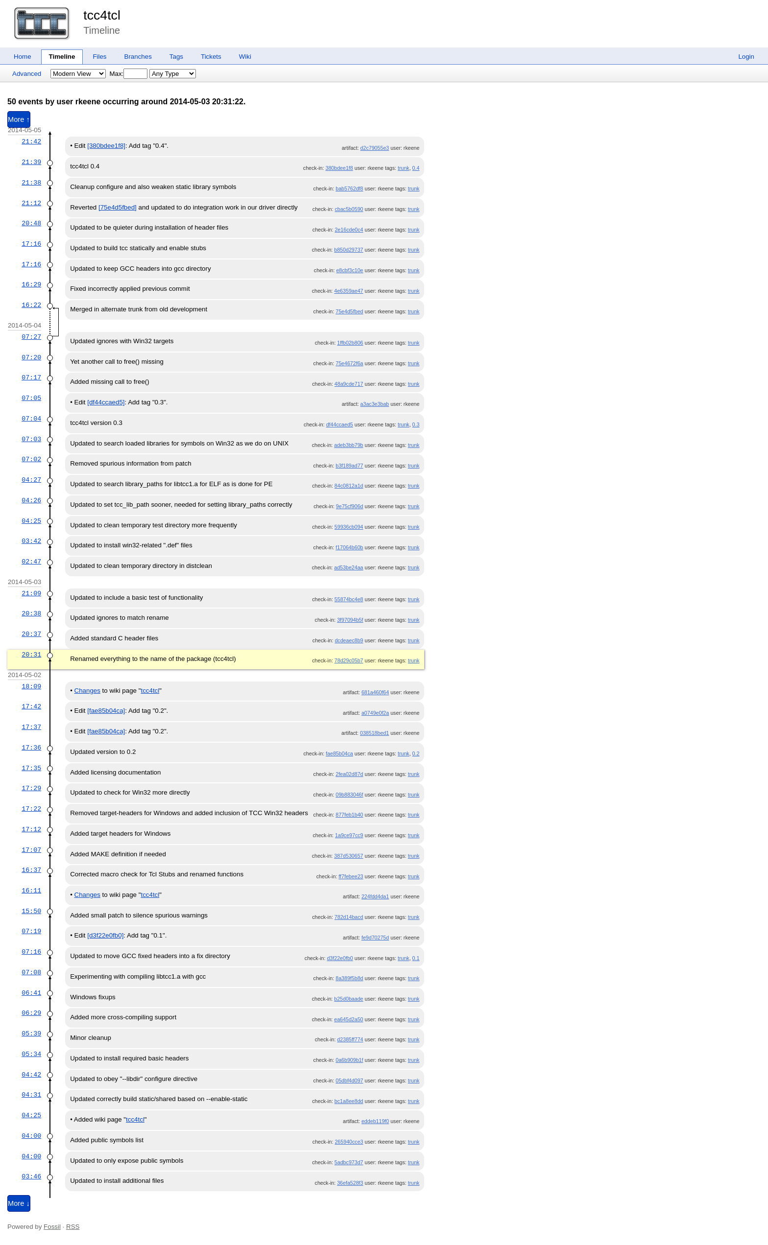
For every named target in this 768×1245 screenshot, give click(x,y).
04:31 (31, 1094)
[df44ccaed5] (105, 402)
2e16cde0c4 (349, 230)
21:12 (31, 203)
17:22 (31, 808)
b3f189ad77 (349, 466)
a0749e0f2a (375, 713)
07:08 (31, 972)
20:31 (31, 654)
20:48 (31, 223)
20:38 (31, 613)
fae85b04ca (339, 753)
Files (99, 56)
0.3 (416, 424)
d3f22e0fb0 (340, 958)
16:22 (31, 305)
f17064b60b (349, 547)
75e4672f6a (349, 363)
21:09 (31, 593)
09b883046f (349, 795)
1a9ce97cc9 (349, 835)
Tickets (211, 56)
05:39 (31, 1033)
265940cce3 (349, 1142)
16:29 (31, 284)
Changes (87, 690)
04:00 (31, 1135)
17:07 (31, 850)
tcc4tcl (101, 15)
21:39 (31, 162)
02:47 (31, 561)
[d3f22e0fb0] (105, 935)
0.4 (416, 168)
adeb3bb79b (348, 445)
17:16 (31, 243)
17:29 (31, 788)
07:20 (31, 357)
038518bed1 (374, 733)
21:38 (31, 182)
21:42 (31, 141)
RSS (72, 1226)
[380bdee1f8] (106, 145)
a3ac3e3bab (374, 404)
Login (746, 56)
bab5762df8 (349, 188)
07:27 (31, 336)
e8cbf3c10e (349, 270)
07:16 (31, 951)
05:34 (31, 1054)
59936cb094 (349, 527)
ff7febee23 (350, 876)
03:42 (31, 541)
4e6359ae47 (348, 291)
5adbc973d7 (349, 1162)
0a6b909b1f (349, 1060)
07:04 (31, 418)
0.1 (416, 958)
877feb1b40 (349, 815)
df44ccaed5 (339, 424)
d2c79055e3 (374, 148)
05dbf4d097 (349, 1080)
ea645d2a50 (348, 1019)
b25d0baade (348, 999)
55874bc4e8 (349, 599)
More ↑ (19, 119)
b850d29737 (348, 250)
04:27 (31, 479)
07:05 (31, 398)
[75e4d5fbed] (117, 207)
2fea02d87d (349, 774)
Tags (176, 56)
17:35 (31, 768)
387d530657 (348, 856)
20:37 (31, 634)
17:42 (31, 706)
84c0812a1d (349, 486)
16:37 (31, 870)
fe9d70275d (375, 937)
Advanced (26, 73)
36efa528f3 (350, 1183)
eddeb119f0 (375, 1121)
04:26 (31, 500)
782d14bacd (349, 917)
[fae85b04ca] (106, 710)
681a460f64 (375, 692)
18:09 (31, 686)
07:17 (31, 377)
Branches (138, 56)
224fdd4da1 (375, 896)
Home (22, 56)
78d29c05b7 (349, 660)
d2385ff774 (350, 1039)
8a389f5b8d (349, 978)
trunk (403, 168)
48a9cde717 (349, 384)
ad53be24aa (348, 567)
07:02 (31, 459)
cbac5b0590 (349, 209)
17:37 (31, 727)
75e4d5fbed (349, 311)
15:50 (31, 911)
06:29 (31, 1013)
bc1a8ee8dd (349, 1101)
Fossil (52, 1226)
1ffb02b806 (350, 343)
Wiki (245, 56)
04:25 (31, 521)
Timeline (62, 56)
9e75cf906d (349, 506)
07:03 (31, 439)
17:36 (31, 747)
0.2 (416, 753)
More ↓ (19, 1203)
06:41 (31, 992)
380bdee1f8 (339, 168)
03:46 (31, 1176)
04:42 (31, 1074)
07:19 (31, 931)
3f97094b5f (350, 620)
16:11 (31, 890)
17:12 (31, 829)
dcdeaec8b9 (349, 640)
